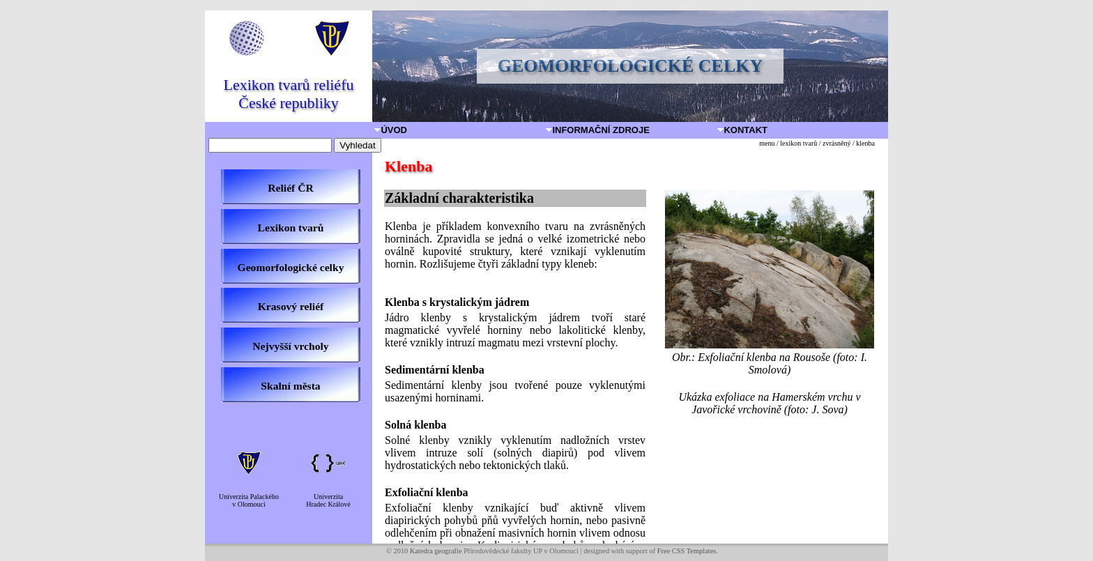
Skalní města (290, 386)
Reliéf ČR (290, 188)
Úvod (391, 130)
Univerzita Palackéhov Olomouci (249, 500)
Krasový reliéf (291, 306)
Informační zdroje (598, 130)
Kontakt (743, 130)
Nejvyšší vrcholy (290, 346)
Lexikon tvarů (291, 227)
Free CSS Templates (687, 551)
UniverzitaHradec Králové (328, 500)
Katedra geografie (436, 551)
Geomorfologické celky (291, 267)
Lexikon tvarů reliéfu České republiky (289, 94)
